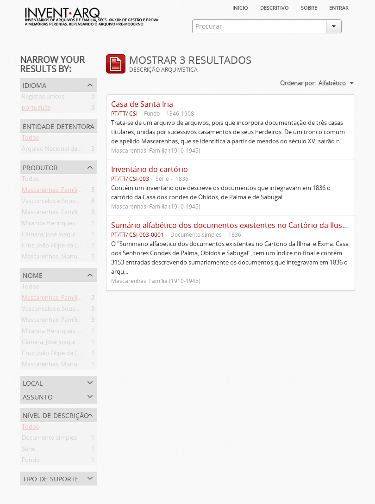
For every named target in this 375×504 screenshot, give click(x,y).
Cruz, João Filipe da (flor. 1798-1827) (70, 247)
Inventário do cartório (149, 169)
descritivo (274, 7)
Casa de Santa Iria (142, 104)
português (36, 109)
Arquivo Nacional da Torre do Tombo (73, 150)
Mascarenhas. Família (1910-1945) (67, 191)
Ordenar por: (298, 83)
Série (28, 450)
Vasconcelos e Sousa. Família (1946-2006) (77, 202)
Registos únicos (43, 98)
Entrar (339, 7)
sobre (309, 7)
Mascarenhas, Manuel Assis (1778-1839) (76, 258)
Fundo (31, 461)
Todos (30, 139)
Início (240, 7)
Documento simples (49, 439)
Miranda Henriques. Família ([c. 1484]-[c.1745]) (84, 225)
